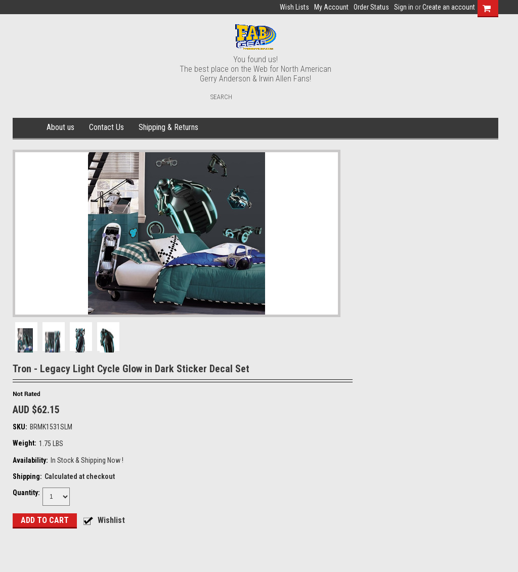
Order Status (371, 7)
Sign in (403, 7)
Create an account (448, 7)
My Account (331, 7)
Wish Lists (294, 7)
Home (28, 128)
